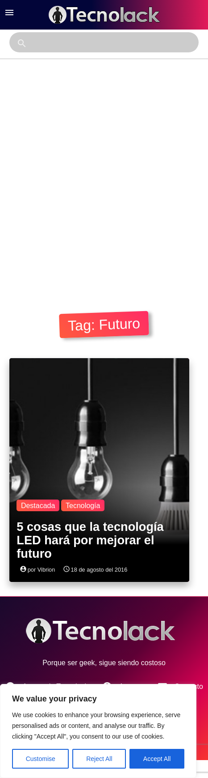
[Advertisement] (103, 182)
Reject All (99, 758)
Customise (40, 758)
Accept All (157, 758)
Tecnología (83, 505)
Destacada (38, 505)
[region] (98, 731)
